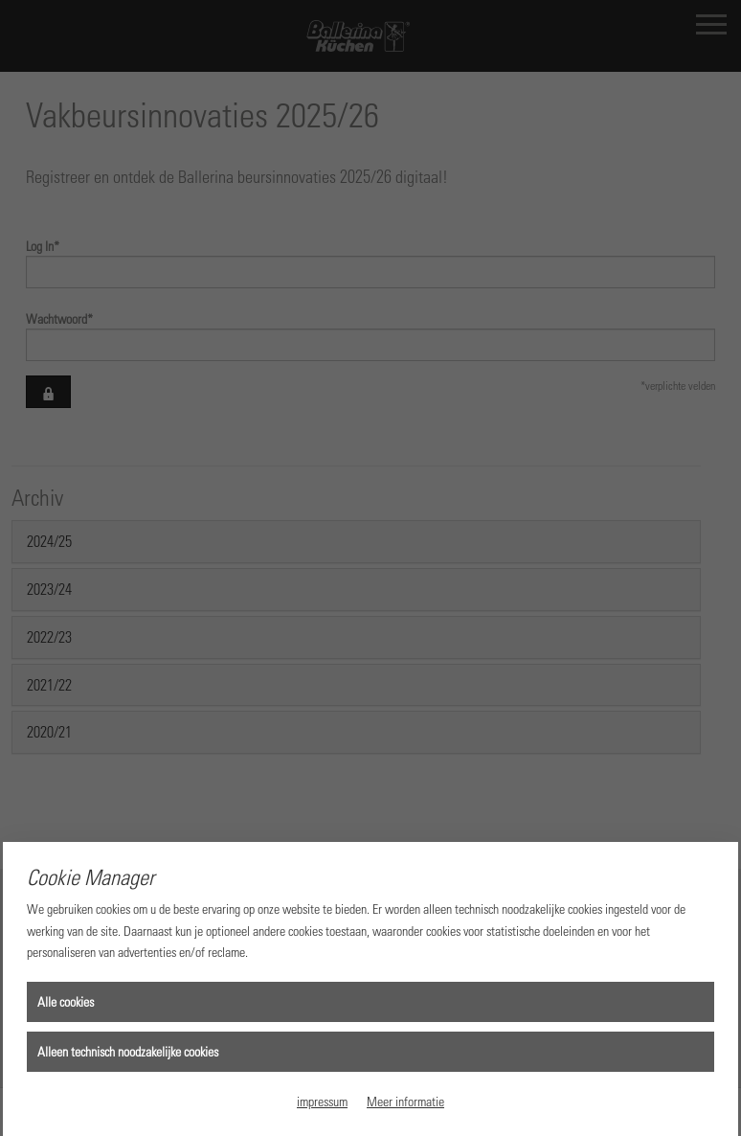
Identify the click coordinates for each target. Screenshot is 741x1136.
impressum (322, 1101)
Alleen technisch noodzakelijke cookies (127, 1051)
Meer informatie (405, 1101)
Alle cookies (65, 1001)
